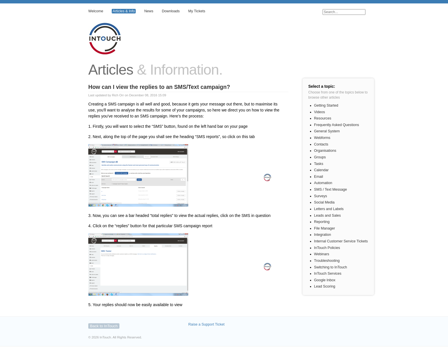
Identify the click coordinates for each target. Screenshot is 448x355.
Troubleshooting (327, 261)
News (148, 11)
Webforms (322, 138)
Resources (322, 118)
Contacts (321, 144)
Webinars (321, 254)
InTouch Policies (327, 248)
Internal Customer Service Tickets (341, 241)
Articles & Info (124, 11)
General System (327, 131)
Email (318, 177)
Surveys (320, 196)
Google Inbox (324, 280)
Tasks (318, 164)
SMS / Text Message (330, 190)
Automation (323, 183)
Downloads (170, 11)
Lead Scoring (324, 286)
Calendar (321, 170)
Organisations (325, 151)
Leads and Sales (327, 216)
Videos (319, 112)
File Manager (324, 228)
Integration (322, 235)
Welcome (95, 11)
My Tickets (196, 11)
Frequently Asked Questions (336, 125)
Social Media (324, 202)
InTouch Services (327, 274)
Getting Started (326, 105)
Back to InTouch (104, 326)
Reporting (322, 222)
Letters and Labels (329, 209)
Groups (320, 157)
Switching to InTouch (330, 267)
